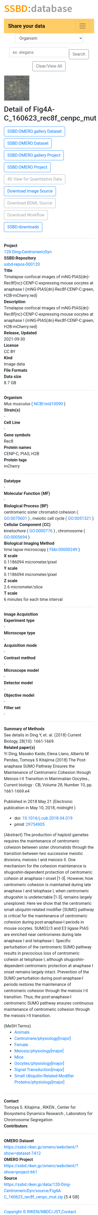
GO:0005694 (16, 537)
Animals (22, 1032)
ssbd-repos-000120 (22, 264)
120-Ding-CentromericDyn (28, 251)
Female (21, 1044)
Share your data (26, 26)
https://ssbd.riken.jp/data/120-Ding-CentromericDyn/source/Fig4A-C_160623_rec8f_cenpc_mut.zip (37, 1190)
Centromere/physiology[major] (42, 1038)
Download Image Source (30, 191)
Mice (19, 1057)
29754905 (35, 824)
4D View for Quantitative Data (34, 179)
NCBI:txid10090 (48, 403)
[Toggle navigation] (82, 26)
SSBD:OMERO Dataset (27, 143)
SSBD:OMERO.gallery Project (33, 155)
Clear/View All (49, 66)
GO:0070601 (16, 518)
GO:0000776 (41, 530)
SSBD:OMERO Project (27, 167)
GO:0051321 (79, 518)
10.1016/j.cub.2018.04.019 (47, 818)
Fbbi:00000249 (63, 549)
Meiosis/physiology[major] (39, 1050)
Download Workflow (25, 215)
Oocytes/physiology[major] (39, 1063)
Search (78, 54)
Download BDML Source (29, 203)
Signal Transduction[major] (39, 1069)
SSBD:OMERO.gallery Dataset (34, 131)
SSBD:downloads (23, 226)
